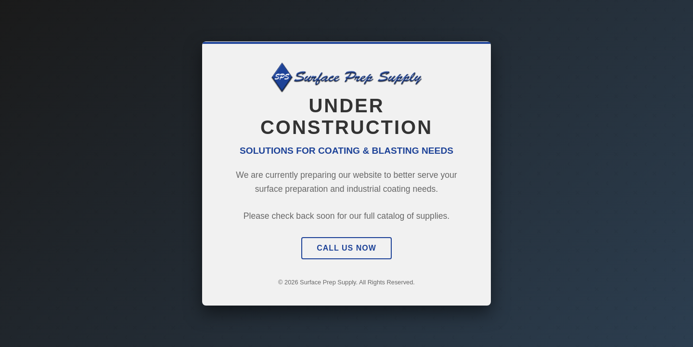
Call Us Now (346, 248)
